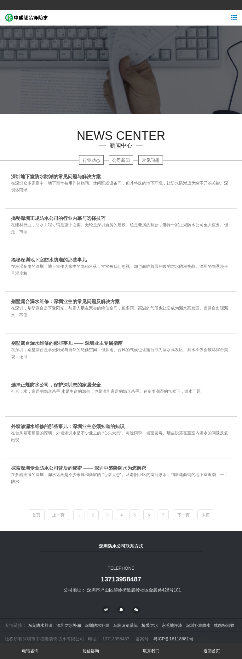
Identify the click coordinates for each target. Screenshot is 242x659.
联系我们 (151, 651)
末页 (206, 515)
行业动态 (91, 160)
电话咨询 (30, 651)
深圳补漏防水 (198, 625)
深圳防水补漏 (68, 625)
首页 (36, 515)
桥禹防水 (149, 625)
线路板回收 (224, 625)
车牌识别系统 (125, 625)
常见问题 (150, 160)
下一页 (183, 515)
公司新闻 (121, 160)
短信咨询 (91, 651)
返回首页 (212, 651)
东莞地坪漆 (172, 625)
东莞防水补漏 (40, 625)
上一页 (58, 515)
